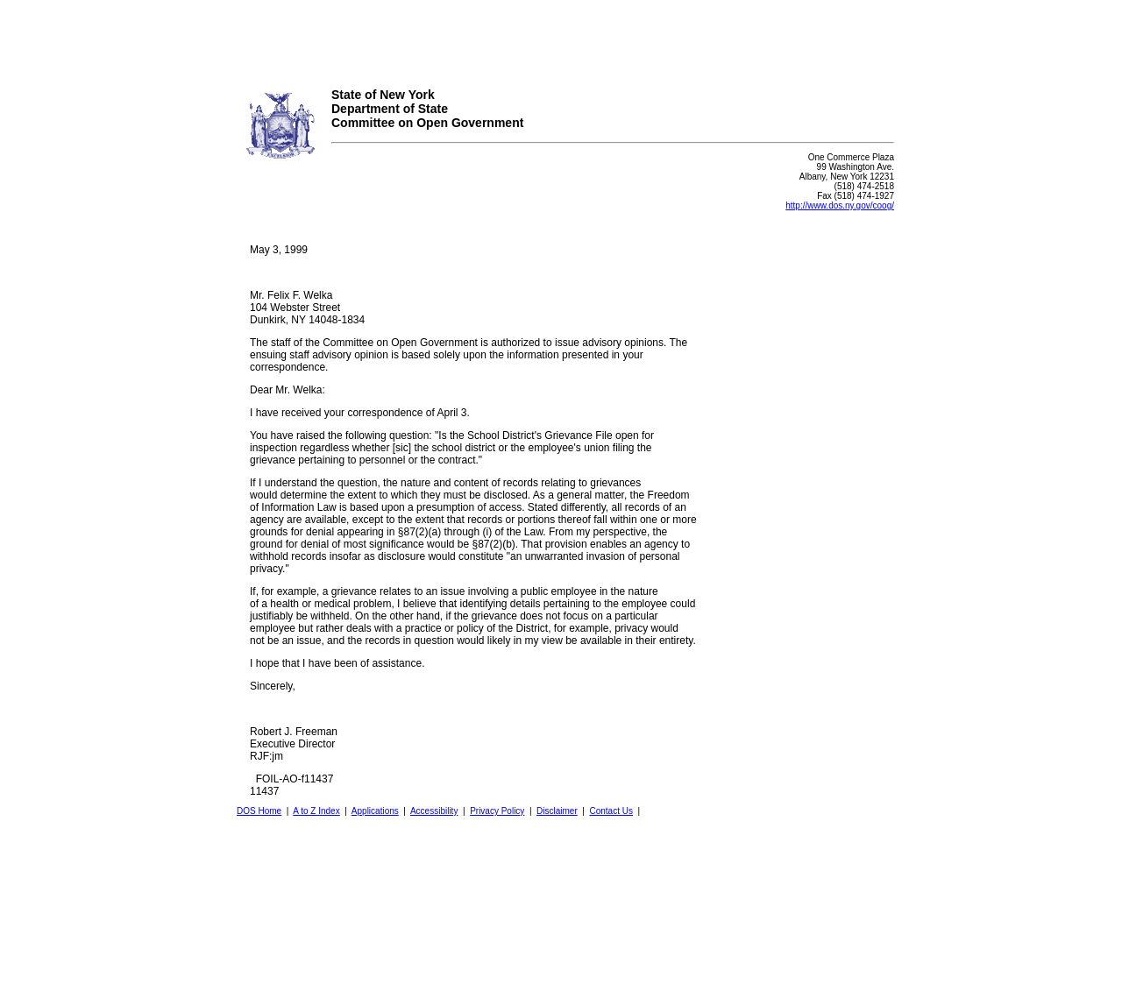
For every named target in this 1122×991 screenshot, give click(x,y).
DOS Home (259, 811)
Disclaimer (557, 811)
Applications (375, 811)
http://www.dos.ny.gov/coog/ (839, 205)
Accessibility (434, 811)
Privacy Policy (497, 811)
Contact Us (610, 811)
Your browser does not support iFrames (561, 37)
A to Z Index (316, 811)
